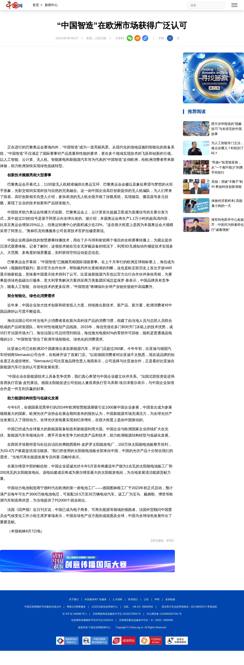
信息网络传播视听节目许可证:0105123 (92, 620)
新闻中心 (51, 5)
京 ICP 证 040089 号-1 (74, 613)
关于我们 (74, 599)
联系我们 (133, 599)
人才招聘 (117, 599)
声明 (157, 599)
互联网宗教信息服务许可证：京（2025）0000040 (146, 620)
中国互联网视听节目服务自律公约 (42, 606)
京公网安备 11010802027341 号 (164, 613)
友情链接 (170, 599)
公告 (146, 599)
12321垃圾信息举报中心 (105, 606)
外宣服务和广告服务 (96, 599)
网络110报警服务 (76, 606)
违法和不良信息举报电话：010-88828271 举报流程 (189, 606)
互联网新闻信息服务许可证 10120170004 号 (117, 613)
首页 (36, 5)
